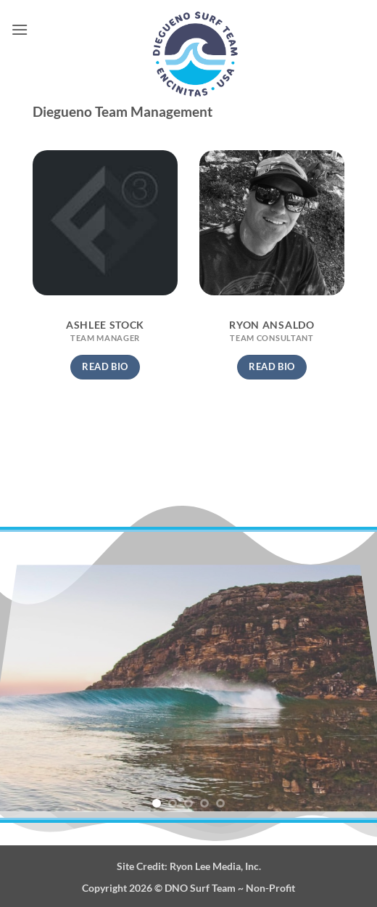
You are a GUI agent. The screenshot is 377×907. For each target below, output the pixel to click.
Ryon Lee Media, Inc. (215, 866)
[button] (19, 29)
